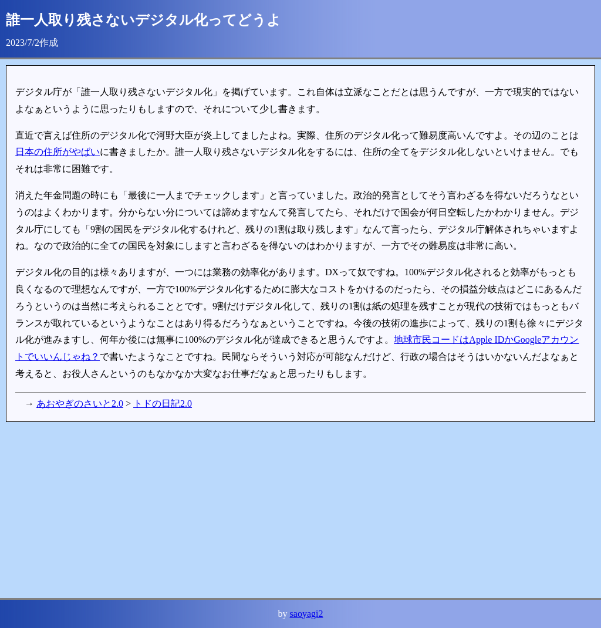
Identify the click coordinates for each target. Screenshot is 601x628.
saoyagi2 (306, 614)
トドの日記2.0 (162, 403)
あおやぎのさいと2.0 (79, 403)
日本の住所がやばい (57, 152)
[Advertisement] (300, 510)
